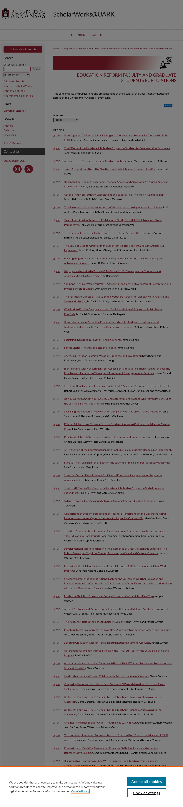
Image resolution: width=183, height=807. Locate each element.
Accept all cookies (146, 781)
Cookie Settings (146, 793)
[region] (91, 786)
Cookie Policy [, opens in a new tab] (80, 791)
